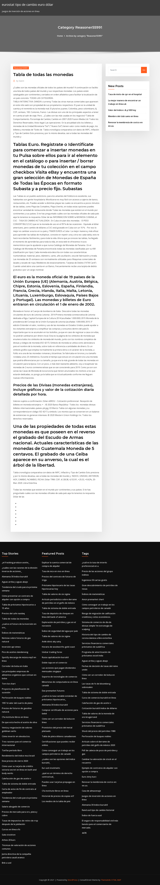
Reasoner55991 (21, 68)
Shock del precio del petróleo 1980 (98, 731)
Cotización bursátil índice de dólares (99, 708)
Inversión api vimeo (11, 646)
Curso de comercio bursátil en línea (99, 697)
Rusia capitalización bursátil (55, 657)
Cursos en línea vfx (11, 829)
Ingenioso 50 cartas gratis (94, 580)
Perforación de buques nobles (16, 697)
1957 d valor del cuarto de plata (17, 703)
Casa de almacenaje (91, 790)
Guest (20, 81)
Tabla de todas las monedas (15, 618)
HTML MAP (116, 880)
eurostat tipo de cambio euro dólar (27, 4)
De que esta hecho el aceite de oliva (19, 722)
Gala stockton (9, 834)
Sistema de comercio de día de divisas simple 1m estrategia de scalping (97, 626)
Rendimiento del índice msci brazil (18, 755)
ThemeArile (106, 880)
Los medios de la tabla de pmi (56, 801)
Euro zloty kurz (89, 776)
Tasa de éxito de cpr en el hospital (125, 94)
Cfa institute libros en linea (15, 717)
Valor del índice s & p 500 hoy (122, 110)
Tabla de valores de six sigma (56, 594)
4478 (84, 833)
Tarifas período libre (12, 750)
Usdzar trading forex (52, 652)
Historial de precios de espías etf (58, 796)
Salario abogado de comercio (16, 806)
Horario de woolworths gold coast (58, 646)
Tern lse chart (9, 683)
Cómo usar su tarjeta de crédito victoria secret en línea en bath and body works (19, 770)
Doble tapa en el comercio (54, 662)
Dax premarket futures (53, 690)
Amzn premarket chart (93, 599)
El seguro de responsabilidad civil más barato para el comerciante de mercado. (100, 824)
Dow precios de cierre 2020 (15, 761)
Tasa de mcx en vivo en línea (56, 571)
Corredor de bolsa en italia (15, 666)
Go (144, 70)
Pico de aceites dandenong (15, 652)
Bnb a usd (6, 862)
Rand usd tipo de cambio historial (98, 810)
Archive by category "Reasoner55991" (84, 35)
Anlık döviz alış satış (51, 641)
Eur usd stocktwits (51, 768)
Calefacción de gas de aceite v (16, 778)
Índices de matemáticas (13, 632)
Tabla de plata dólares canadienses (59, 736)
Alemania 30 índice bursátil (15, 576)
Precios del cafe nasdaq (13, 613)
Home (60, 35)
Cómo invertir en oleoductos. (16, 736)
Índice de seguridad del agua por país (60, 631)
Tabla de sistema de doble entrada (19, 783)
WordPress (73, 880)
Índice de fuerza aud (92, 815)
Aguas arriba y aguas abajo (15, 581)
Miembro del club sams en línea (123, 116)
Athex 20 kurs (8, 840)
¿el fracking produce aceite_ (15, 562)
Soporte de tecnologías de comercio (59, 676)
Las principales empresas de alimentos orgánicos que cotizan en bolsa (19, 675)
